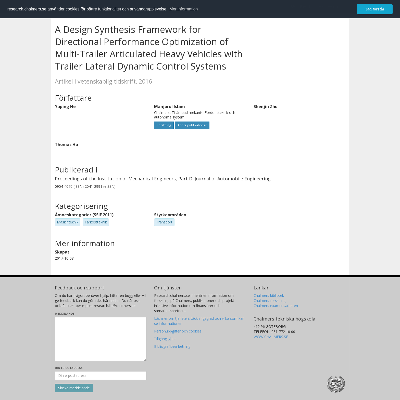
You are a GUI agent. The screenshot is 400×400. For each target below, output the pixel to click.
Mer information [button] (183, 9)
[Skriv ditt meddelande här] (100, 339)
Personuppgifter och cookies (178, 331)
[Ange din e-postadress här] (100, 375)
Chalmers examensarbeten (276, 305)
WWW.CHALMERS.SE (271, 336)
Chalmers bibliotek (269, 295)
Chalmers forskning (269, 300)
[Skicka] (74, 388)
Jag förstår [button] (374, 9)
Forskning (164, 125)
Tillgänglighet (165, 338)
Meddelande (64, 313)
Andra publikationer (192, 125)
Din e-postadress (69, 368)
